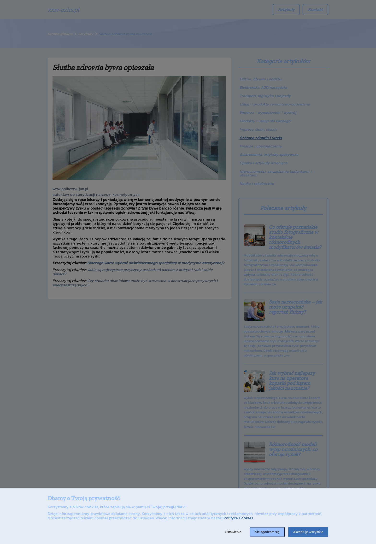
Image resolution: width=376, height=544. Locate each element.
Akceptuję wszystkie (308, 532)
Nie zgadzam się (267, 532)
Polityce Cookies (238, 518)
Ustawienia (233, 532)
